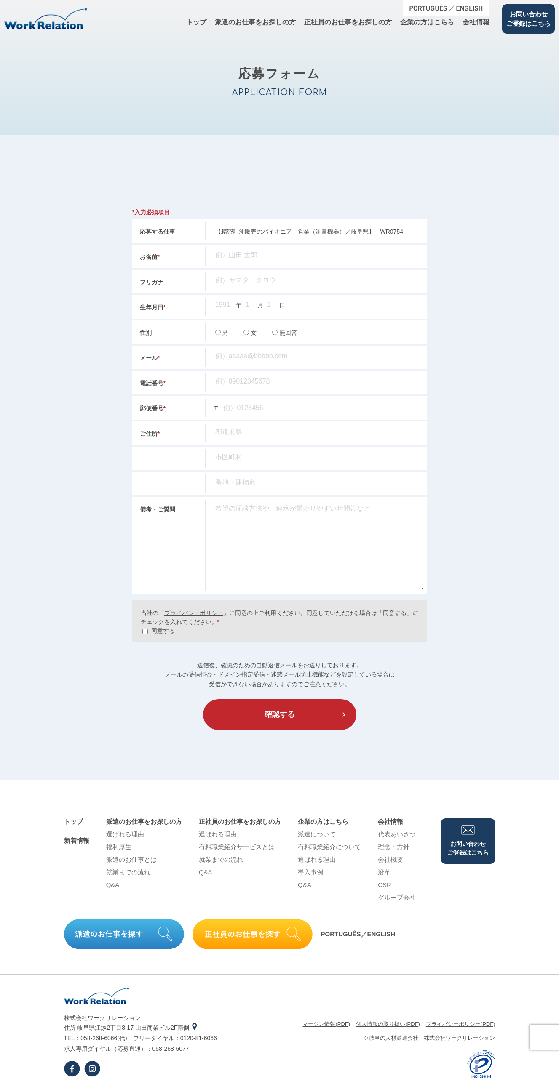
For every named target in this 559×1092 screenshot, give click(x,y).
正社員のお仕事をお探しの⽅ (348, 22)
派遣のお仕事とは (131, 859)
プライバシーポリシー (193, 613)
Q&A (113, 885)
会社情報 (476, 22)
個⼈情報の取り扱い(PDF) (388, 1024)
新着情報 (76, 840)
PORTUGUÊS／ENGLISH (358, 934)
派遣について (317, 834)
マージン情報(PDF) (326, 1024)
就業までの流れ (128, 872)
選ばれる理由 (125, 834)
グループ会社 (397, 897)
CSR (384, 885)
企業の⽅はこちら (427, 22)
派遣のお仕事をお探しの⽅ (255, 22)
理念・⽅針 (393, 847)
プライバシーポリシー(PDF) (460, 1024)
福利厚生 (118, 847)
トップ (196, 22)
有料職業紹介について (329, 847)
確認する (280, 714)
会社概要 (390, 859)
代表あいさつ (397, 834)
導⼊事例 (310, 872)
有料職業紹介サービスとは (237, 847)
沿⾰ (384, 872)
